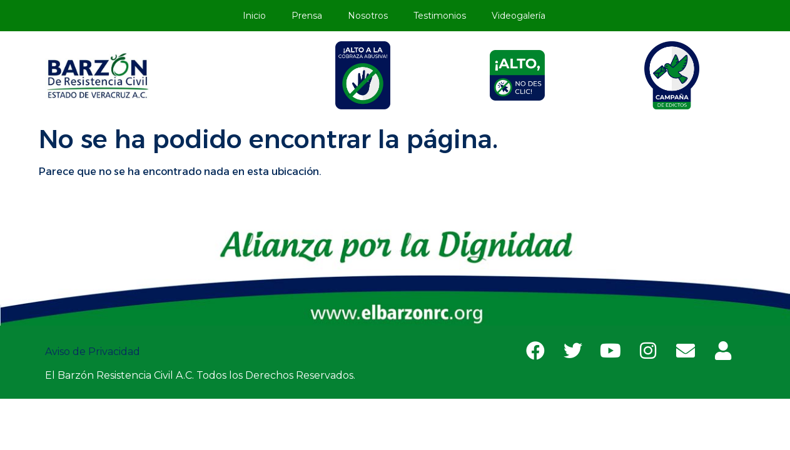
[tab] (363, 75)
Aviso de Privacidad (94, 352)
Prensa (306, 15)
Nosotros (368, 15)
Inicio (254, 15)
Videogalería (518, 15)
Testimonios (439, 15)
